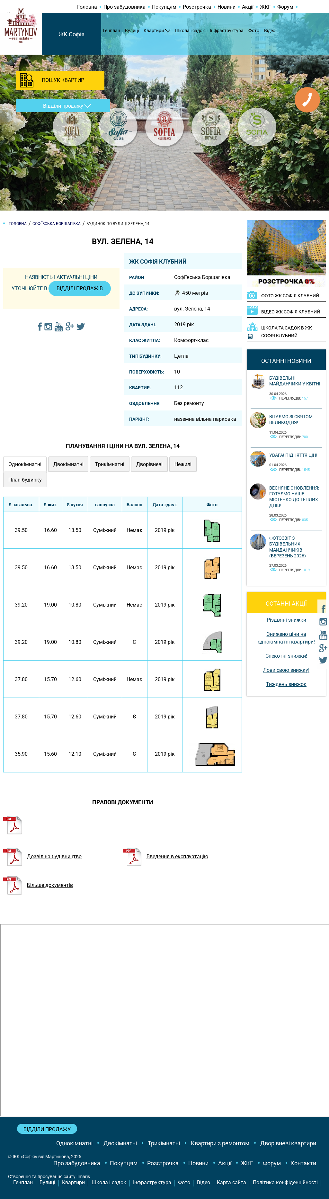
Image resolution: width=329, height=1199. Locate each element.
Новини (227, 7)
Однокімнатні (74, 1143)
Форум (285, 7)
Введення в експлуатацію (165, 856)
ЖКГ (265, 7)
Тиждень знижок (286, 684)
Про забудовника (124, 7)
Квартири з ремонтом (220, 1143)
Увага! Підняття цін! (293, 455)
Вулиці (132, 30)
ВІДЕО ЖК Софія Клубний (290, 311)
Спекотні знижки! (286, 656)
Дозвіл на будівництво (42, 856)
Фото (253, 30)
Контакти (303, 1163)
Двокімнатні (120, 1143)
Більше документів (38, 885)
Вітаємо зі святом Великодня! (291, 419)
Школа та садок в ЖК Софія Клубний (286, 331)
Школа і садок (190, 30)
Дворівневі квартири (288, 1143)
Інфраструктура (227, 30)
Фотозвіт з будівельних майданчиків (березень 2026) (287, 547)
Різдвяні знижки (286, 620)
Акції (247, 7)
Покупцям (164, 7)
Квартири (154, 30)
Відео (269, 30)
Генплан (111, 30)
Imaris (83, 1176)
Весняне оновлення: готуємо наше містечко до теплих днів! (294, 496)
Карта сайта (231, 1182)
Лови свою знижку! (286, 670)
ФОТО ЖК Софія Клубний (290, 295)
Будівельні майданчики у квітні (294, 380)
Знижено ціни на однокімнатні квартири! (286, 638)
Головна (87, 7)
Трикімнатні (164, 1143)
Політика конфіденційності (285, 1182)
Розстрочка (197, 7)
